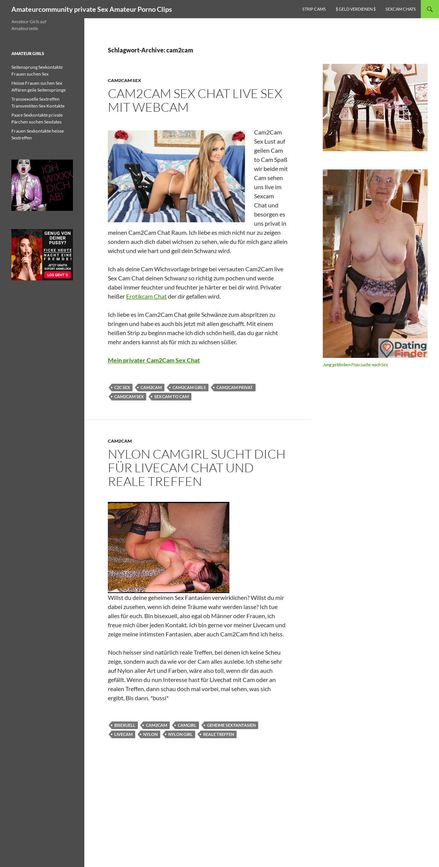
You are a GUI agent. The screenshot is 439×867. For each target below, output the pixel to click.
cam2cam (151, 387)
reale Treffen (218, 734)
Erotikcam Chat (146, 296)
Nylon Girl (180, 734)
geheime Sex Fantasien (231, 725)
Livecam (123, 734)
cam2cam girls (189, 387)
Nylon (150, 734)
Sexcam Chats (400, 8)
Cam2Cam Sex (124, 80)
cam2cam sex (129, 396)
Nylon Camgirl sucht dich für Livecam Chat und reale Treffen (197, 467)
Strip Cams (314, 8)
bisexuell (124, 725)
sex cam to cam (171, 396)
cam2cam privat (234, 387)
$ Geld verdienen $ (356, 8)
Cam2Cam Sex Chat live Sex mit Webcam (195, 100)
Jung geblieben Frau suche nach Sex (355, 364)
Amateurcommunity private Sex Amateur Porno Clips (91, 9)
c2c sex (122, 387)
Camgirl (187, 725)
